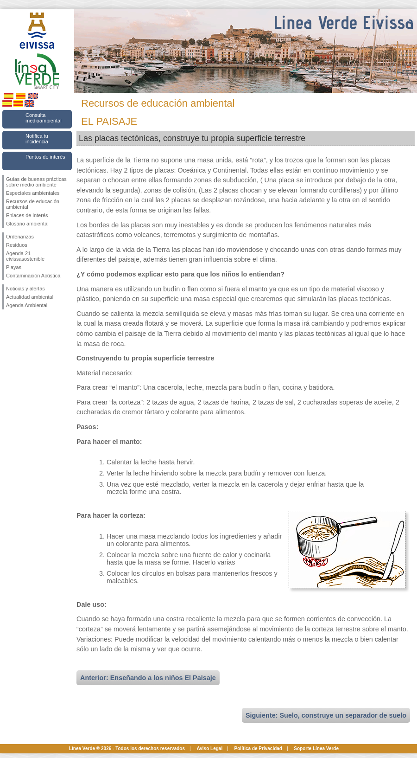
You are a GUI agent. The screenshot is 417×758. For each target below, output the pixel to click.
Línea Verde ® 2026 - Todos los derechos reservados (127, 748)
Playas (13, 267)
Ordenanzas (20, 236)
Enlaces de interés (27, 215)
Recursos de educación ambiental (32, 204)
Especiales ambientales (33, 193)
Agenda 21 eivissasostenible (25, 256)
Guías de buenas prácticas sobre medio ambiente (36, 181)
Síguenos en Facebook (7, 324)
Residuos (16, 245)
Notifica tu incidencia (36, 138)
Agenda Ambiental (26, 305)
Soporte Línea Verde (316, 748)
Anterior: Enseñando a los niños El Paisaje (148, 677)
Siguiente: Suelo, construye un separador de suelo (326, 715)
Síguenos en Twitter (23, 324)
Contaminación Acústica (33, 275)
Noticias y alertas (25, 288)
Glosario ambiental (27, 223)
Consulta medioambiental (43, 117)
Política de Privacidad (258, 748)
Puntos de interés (45, 157)
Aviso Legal (209, 748)
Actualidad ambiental (29, 297)
